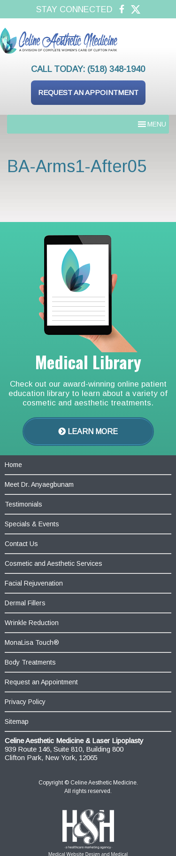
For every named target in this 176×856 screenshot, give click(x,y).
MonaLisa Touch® (32, 642)
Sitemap (17, 721)
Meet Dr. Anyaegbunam (39, 484)
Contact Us (21, 543)
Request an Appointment (88, 92)
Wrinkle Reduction (32, 622)
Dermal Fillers (25, 603)
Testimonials (23, 504)
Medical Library (88, 361)
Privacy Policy (25, 701)
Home (13, 464)
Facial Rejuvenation (34, 583)
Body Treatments (30, 662)
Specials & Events (32, 524)
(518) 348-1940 (116, 69)
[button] (156, 124)
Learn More (88, 432)
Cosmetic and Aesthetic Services (53, 563)
